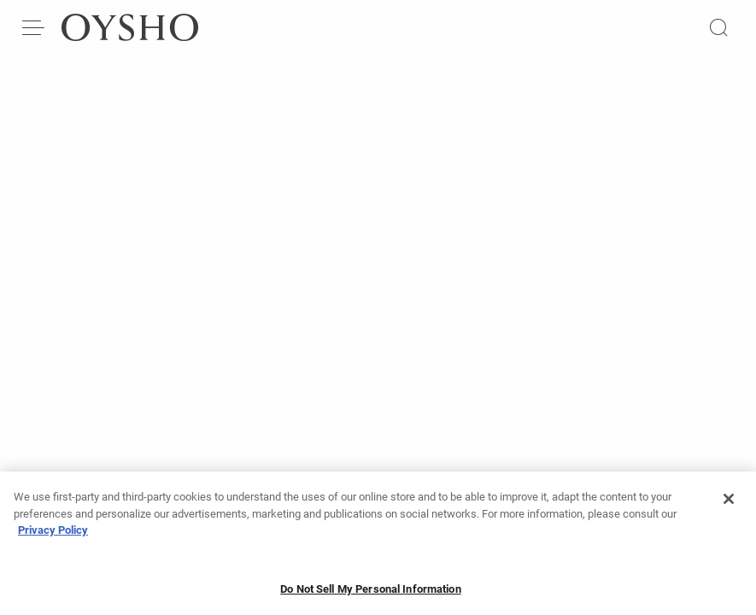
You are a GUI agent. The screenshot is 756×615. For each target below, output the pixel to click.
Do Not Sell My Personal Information (370, 594)
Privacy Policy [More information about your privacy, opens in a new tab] (53, 536)
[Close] (728, 505)
